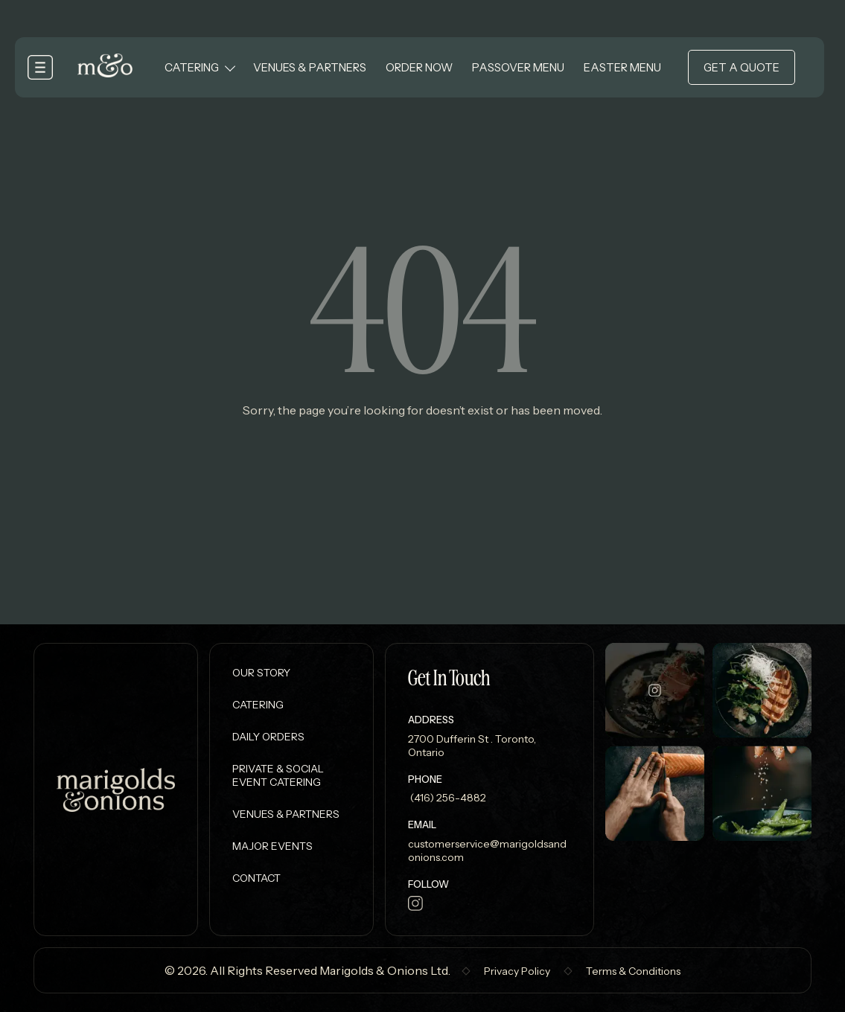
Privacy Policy (517, 971)
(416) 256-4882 (447, 797)
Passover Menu (518, 67)
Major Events (272, 846)
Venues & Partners (309, 67)
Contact (256, 878)
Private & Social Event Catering (278, 775)
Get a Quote (741, 67)
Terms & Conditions (633, 971)
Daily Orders (268, 736)
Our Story (261, 672)
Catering (192, 67)
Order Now (419, 67)
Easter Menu (622, 67)
